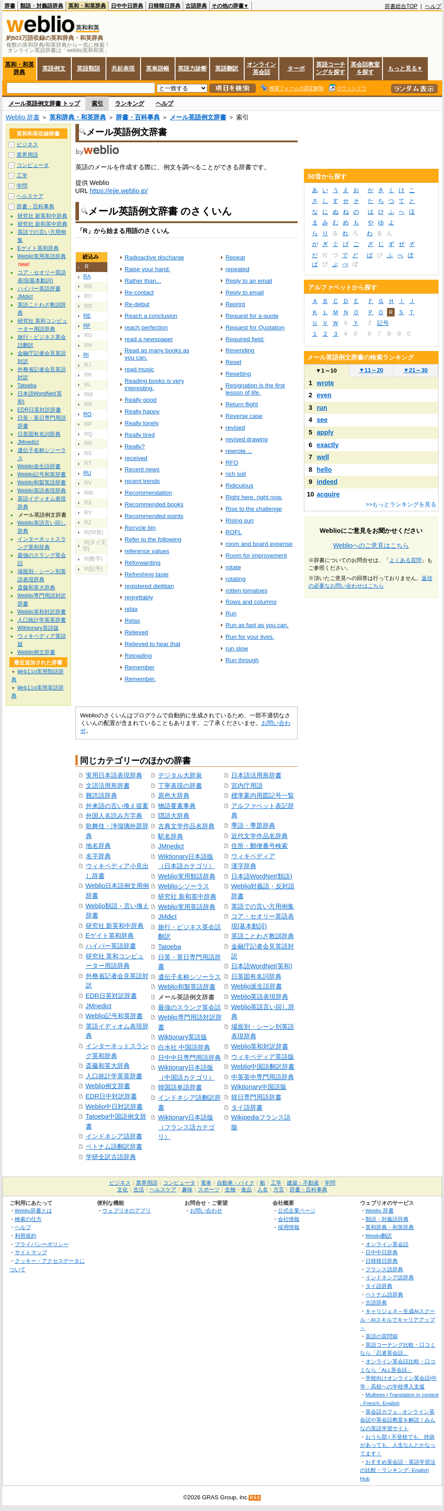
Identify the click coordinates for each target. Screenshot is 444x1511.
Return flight (241, 404)
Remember (140, 667)
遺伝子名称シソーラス (189, 976)
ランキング (129, 103)
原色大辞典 (173, 795)
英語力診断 (192, 68)
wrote (325, 383)
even (324, 395)
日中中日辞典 (127, 6)
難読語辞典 (101, 795)
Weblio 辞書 (23, 117)
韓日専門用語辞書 (256, 1097)
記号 (383, 323)
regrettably (139, 597)
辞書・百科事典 (138, 117)
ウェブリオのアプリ (126, 1210)
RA (87, 276)
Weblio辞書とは (33, 1210)
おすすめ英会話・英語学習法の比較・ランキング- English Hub (397, 1470)
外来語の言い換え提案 (117, 805)
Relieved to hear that (152, 644)
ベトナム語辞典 (384, 1294)
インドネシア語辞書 (114, 1136)
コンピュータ (33, 165)
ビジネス (27, 144)
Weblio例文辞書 (108, 1085)
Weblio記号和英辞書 (114, 1015)
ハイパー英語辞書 (111, 945)
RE (87, 316)
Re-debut (137, 304)
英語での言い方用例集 (262, 906)
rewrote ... (238, 451)
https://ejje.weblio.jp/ (119, 190)
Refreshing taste (147, 574)
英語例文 (54, 68)
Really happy (142, 411)
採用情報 (288, 1227)
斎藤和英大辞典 (108, 1065)
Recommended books (154, 504)
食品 (246, 1189)
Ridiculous (239, 485)
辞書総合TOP (401, 6)
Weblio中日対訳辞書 (114, 1106)
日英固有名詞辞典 (256, 976)
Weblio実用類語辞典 (186, 876)
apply (325, 432)
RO (88, 414)
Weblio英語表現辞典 (260, 996)
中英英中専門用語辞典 (262, 1077)
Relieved (136, 632)
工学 (22, 175)
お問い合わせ (206, 1210)
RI (86, 355)
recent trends (142, 481)
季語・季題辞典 (253, 825)
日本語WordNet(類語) (261, 876)
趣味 (187, 1189)
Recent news (142, 469)
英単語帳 (157, 68)
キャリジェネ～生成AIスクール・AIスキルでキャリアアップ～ (397, 1319)
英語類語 (88, 68)
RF (87, 326)
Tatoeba (169, 946)
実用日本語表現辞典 (114, 775)
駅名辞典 (170, 836)
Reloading (138, 655)
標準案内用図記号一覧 (262, 795)
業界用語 (27, 155)
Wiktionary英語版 (182, 1037)
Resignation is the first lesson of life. (255, 389)
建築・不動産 (303, 1183)
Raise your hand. (148, 269)
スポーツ (209, 1189)
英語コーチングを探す (330, 68)
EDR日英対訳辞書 (111, 995)
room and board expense (259, 543)
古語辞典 (196, 6)
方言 (278, 1189)
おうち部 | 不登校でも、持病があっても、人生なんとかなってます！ (397, 1445)
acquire (328, 494)
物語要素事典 (177, 805)
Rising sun (239, 520)
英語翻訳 (226, 68)
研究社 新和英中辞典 (187, 896)
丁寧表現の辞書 (180, 785)
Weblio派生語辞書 (256, 986)
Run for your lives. (249, 636)
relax (131, 609)
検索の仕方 (28, 1219)
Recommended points (154, 516)
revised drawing (246, 439)
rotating (235, 578)
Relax (132, 620)
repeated (237, 269)
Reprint (235, 304)
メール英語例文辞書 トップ (44, 103)
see (322, 419)
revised (235, 427)
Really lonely (142, 423)
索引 (97, 103)
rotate (233, 567)
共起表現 (123, 68)
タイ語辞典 (378, 1286)
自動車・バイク (236, 1183)
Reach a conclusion (151, 315)
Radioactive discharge (154, 257)
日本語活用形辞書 (256, 775)
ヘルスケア (30, 196)
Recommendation (148, 492)
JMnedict (99, 1006)
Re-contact (139, 292)
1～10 (326, 370)
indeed (327, 481)
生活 (138, 1189)
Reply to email (244, 292)
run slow (236, 648)
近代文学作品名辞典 (259, 835)
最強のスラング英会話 (189, 1007)
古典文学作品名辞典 (186, 826)
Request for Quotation (255, 327)
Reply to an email (248, 280)
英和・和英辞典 (87, 6)
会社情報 (288, 1219)
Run (231, 613)
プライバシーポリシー (42, 1244)
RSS (255, 1497)
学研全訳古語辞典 (111, 1156)
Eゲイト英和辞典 (110, 935)
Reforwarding (143, 562)
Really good (141, 399)
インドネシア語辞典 (389, 1277)
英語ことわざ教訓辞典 (262, 936)
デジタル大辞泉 (180, 775)
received (136, 458)
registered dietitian (149, 586)
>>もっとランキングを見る (400, 504)
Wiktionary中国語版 (258, 1086)
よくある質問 (405, 560)
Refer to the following (153, 539)
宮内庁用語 (247, 785)
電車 (206, 1183)
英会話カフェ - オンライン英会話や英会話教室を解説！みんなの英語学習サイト (397, 1420)
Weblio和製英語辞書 (186, 986)
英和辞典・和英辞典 (77, 117)
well (323, 457)
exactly (328, 444)
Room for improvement (256, 555)
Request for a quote (251, 315)
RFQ (231, 462)
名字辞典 (98, 856)
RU (88, 473)
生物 (230, 1189)
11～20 (371, 370)
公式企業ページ (297, 1210)
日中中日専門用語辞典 (189, 1057)
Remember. (140, 679)
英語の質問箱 (381, 1336)
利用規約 (25, 1236)
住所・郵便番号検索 (259, 845)
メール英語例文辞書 (198, 117)
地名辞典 (98, 845)
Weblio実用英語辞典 (186, 906)
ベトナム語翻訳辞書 (114, 1146)
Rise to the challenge (253, 508)
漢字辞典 (243, 866)
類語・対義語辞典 (41, 6)
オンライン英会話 (261, 68)
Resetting (238, 373)
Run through (242, 660)
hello (324, 469)
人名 (262, 1189)
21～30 (415, 370)
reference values (147, 551)
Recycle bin (140, 527)
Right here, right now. (253, 497)
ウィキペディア (253, 856)
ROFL (233, 532)
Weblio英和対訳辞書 (260, 1046)
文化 (122, 1189)
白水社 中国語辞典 (184, 1047)
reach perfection (146, 327)
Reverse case (243, 416)
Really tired (140, 434)
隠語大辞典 (173, 815)
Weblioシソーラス (183, 886)
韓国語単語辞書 (180, 1087)
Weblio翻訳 (378, 1236)
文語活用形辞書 (108, 785)
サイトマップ (31, 1252)
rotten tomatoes (246, 590)
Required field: (244, 339)
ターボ (296, 68)
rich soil (235, 473)
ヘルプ (433, 6)
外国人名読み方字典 (114, 815)
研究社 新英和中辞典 (115, 925)
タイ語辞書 (247, 1107)
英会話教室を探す (365, 68)
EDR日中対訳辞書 (111, 1096)
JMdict (167, 916)
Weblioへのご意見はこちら (371, 545)
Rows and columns (251, 601)
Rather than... (143, 280)
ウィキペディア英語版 (262, 1056)
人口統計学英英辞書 (114, 1076)
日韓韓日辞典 (164, 6)
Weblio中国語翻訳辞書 (263, 1066)
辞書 (9, 6)
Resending (239, 350)
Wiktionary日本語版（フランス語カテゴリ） (186, 1127)
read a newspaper (149, 339)
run (322, 407)
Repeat (235, 257)
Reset (233, 362)
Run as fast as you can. (257, 625)
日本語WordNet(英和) (261, 966)
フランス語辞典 (384, 1269)
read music (139, 369)
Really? (135, 446)
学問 (22, 186)
